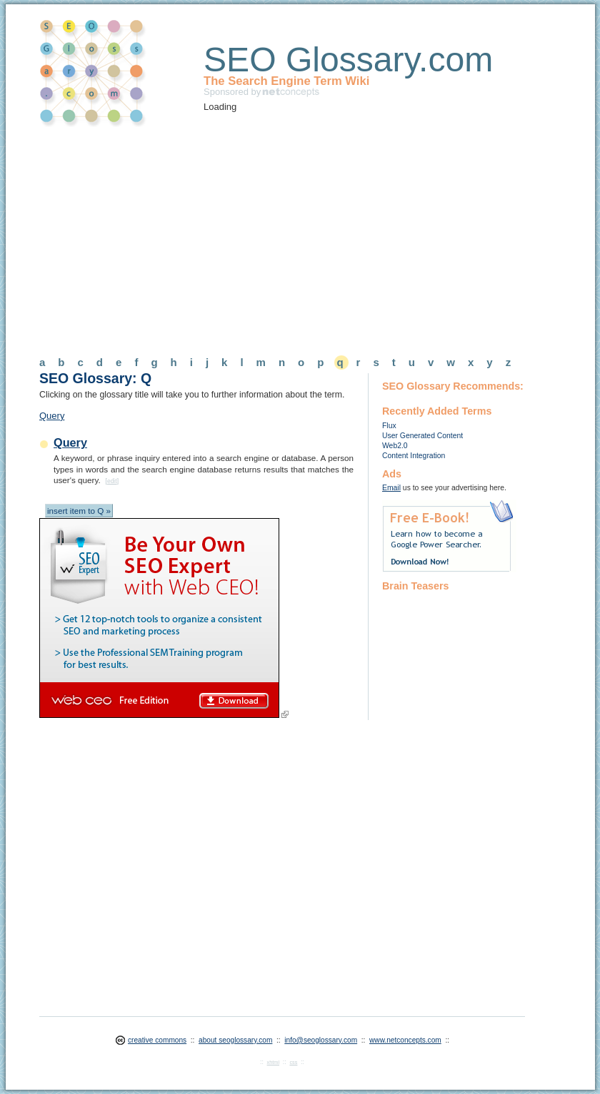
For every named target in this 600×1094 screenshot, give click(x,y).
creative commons (157, 1040)
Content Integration (413, 456)
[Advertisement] (247, 236)
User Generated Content (422, 436)
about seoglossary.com (235, 1040)
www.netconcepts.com (405, 1040)
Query (51, 415)
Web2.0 (395, 446)
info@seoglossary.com (320, 1040)
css (293, 1062)
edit (112, 481)
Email (391, 488)
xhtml (273, 1062)
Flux (389, 426)
